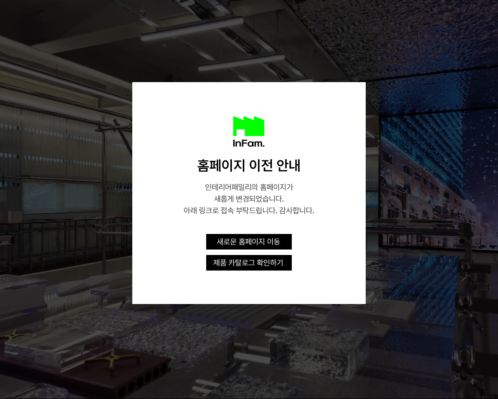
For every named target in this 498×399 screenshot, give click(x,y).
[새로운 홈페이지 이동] (249, 242)
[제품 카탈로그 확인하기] (249, 263)
